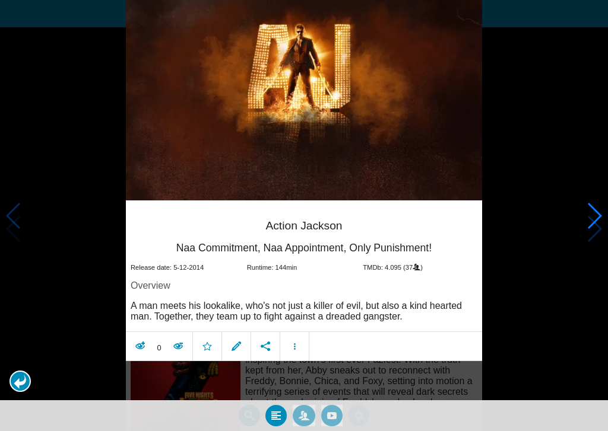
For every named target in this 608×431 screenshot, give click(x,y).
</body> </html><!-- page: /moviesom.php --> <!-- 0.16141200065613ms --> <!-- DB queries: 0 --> (304, 215)
